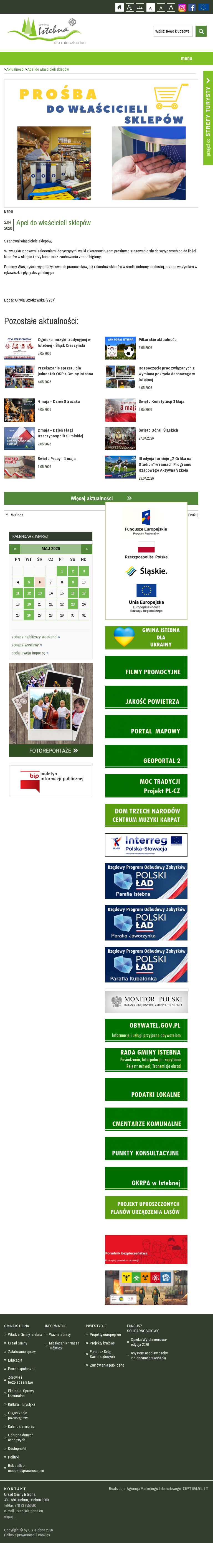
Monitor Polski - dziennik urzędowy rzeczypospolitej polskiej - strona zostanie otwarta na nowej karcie (146, 990)
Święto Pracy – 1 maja (57, 458)
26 (29, 615)
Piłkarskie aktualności (158, 339)
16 (72, 593)
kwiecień (14, 549)
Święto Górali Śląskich (158, 430)
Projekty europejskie (105, 1334)
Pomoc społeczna (22, 1368)
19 (29, 604)
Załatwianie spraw (22, 1351)
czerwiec (86, 549)
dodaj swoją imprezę (30, 652)
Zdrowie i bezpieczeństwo (20, 1380)
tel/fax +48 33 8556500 (20, 1505)
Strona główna (119, 7)
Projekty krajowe (102, 1343)
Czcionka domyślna (150, 7)
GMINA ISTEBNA (16, 1325)
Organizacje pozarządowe (18, 1415)
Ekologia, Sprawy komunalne (21, 1393)
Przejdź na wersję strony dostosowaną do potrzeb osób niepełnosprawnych (129, 7)
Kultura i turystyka (21, 1404)
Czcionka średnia (160, 7)
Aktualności (15, 69)
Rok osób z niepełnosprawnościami (26, 1468)
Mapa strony (139, 7)
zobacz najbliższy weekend (36, 636)
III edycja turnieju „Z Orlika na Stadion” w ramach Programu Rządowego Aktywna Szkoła (165, 464)
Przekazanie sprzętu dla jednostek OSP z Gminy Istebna (65, 371)
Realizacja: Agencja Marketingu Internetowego (145, 1488)
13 (39, 593)
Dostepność (17, 1448)
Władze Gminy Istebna (25, 1334)
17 (83, 593)
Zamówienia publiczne (107, 1365)
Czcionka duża (171, 7)
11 (17, 593)
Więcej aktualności (92, 498)
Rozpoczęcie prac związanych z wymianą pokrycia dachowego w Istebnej (167, 373)
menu (186, 58)
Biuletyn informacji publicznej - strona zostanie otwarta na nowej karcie (50, 764)
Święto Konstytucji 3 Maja (161, 401)
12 (29, 593)
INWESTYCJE (96, 1325)
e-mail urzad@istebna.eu (23, 1510)
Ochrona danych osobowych (21, 1437)
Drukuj (193, 515)
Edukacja (15, 1360)
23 (72, 604)
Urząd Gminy (17, 1343)
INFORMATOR (56, 1325)
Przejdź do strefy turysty (208, 118)
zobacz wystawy (27, 644)
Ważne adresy (60, 1334)
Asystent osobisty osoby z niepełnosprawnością (149, 1355)
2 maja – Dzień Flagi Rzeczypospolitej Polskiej (60, 433)
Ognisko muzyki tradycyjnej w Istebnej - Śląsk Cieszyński (64, 342)
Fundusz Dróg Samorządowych (102, 1354)
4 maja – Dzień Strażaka (59, 401)
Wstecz (17, 515)
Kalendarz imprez (21, 1426)
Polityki (13, 1457)
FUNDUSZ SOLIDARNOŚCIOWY (143, 1328)
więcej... (10, 1516)
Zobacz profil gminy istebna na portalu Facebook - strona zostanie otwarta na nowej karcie (192, 7)
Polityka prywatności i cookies (27, 1535)
